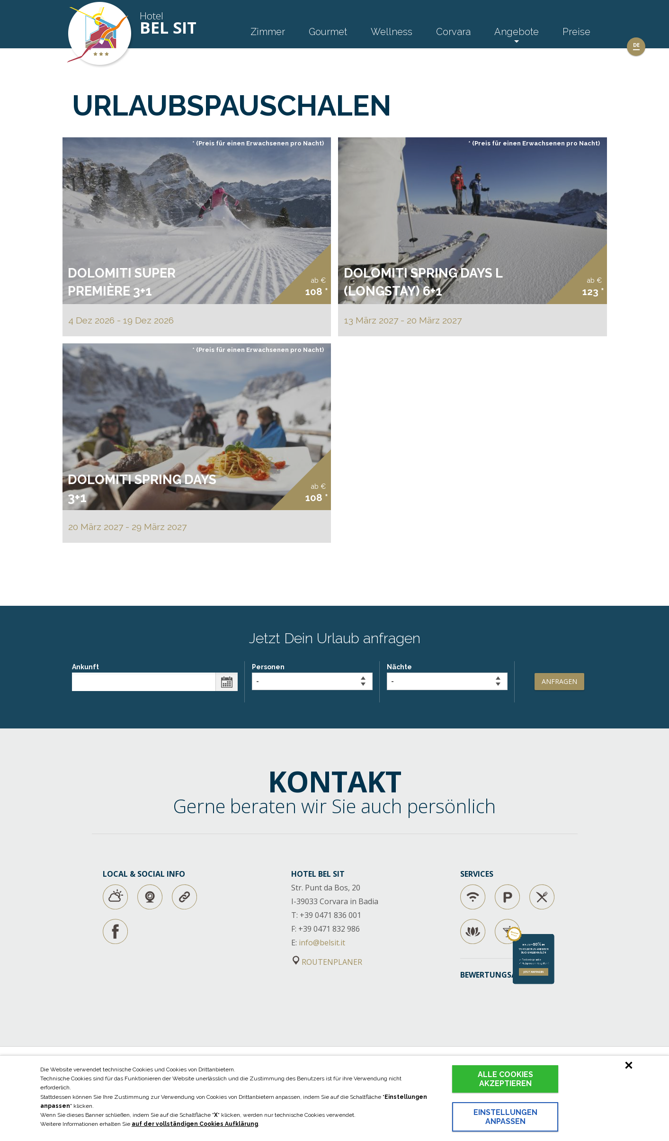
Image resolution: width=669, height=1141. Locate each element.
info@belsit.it (322, 942)
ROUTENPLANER (327, 962)
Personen (312, 676)
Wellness (391, 31)
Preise (576, 31)
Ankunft (155, 677)
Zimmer (267, 31)
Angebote (516, 31)
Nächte (447, 676)
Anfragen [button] (559, 681)
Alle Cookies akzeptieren (505, 1079)
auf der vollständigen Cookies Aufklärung (195, 1124)
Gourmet (328, 31)
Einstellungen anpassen (505, 1117)
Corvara (453, 31)
